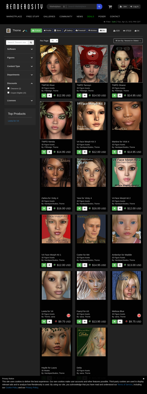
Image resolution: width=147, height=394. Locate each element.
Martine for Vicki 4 (120, 141)
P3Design (48, 91)
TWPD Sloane (119, 85)
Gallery (68, 30)
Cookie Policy (12, 387)
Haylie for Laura (49, 367)
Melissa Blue (118, 311)
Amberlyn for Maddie (122, 254)
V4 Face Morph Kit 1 (51, 254)
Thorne (55, 91)
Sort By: (127, 41)
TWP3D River (48, 85)
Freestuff (81, 30)
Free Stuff (32, 16)
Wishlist (93, 30)
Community (66, 16)
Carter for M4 (83, 254)
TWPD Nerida (48, 141)
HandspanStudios (86, 147)
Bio (102, 30)
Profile (47, 30)
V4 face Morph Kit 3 (86, 141)
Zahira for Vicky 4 (49, 198)
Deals (90, 16)
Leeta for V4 (13, 121)
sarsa (53, 317)
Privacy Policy (32, 387)
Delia (79, 367)
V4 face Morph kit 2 (121, 198)
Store (57, 30)
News (80, 16)
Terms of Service (125, 384)
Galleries (49, 16)
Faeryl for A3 (83, 311)
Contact (115, 16)
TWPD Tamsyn (84, 85)
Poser (102, 16)
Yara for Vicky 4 (84, 198)
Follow (36, 30)
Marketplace (14, 16)
